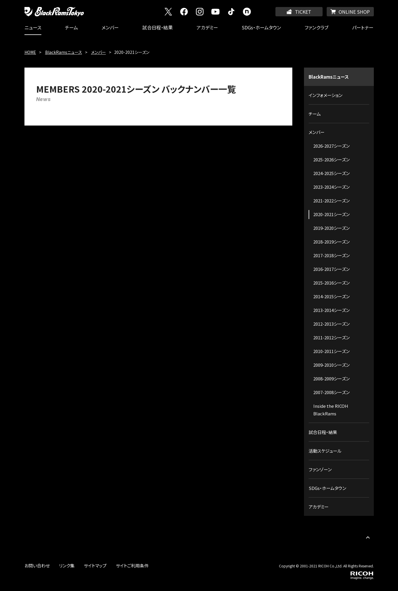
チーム (71, 27)
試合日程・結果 (157, 27)
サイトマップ (95, 565)
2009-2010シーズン (331, 365)
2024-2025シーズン (331, 173)
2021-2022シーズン (331, 200)
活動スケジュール (325, 451)
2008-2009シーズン (331, 378)
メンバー (110, 27)
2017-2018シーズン (331, 255)
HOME (30, 52)
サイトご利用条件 (132, 565)
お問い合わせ (37, 565)
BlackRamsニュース (63, 52)
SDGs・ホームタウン (261, 27)
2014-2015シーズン (331, 296)
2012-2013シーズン (331, 324)
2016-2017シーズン (331, 269)
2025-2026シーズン (331, 159)
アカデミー (207, 27)
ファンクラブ (316, 27)
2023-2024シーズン (331, 187)
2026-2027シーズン (331, 146)
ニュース (32, 27)
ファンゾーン (320, 469)
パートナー (363, 27)
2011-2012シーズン (331, 337)
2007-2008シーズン (331, 392)
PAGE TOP (368, 537)
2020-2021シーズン (331, 214)
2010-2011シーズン (331, 351)
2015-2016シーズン (331, 283)
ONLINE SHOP (354, 11)
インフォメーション (325, 95)
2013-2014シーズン (331, 310)
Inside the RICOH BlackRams (330, 410)
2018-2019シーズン (331, 242)
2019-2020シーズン (331, 228)
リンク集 (67, 565)
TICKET (303, 11)
